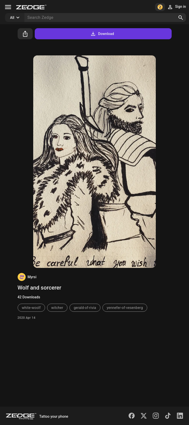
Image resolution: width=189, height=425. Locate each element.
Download (102, 34)
